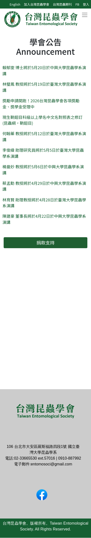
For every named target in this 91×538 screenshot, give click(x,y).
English (15, 4)
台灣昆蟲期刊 (62, 4)
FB (77, 4)
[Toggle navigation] (84, 15)
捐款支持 (45, 242)
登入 (86, 4)
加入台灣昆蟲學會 (36, 4)
